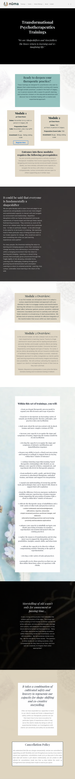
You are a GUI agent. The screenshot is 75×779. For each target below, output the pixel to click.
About (46, 4)
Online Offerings (38, 4)
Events (30, 4)
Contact (52, 4)
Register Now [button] (21, 142)
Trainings (23, 4)
